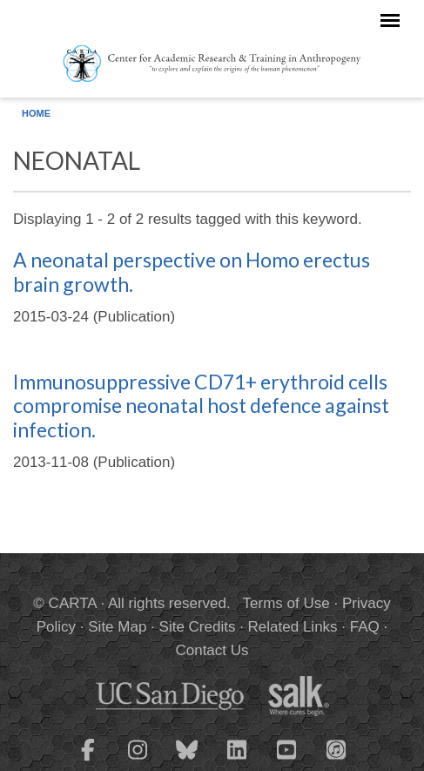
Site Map (117, 627)
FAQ (365, 627)
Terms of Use (286, 603)
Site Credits (197, 627)
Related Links (293, 627)
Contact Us (211, 650)
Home (36, 113)
